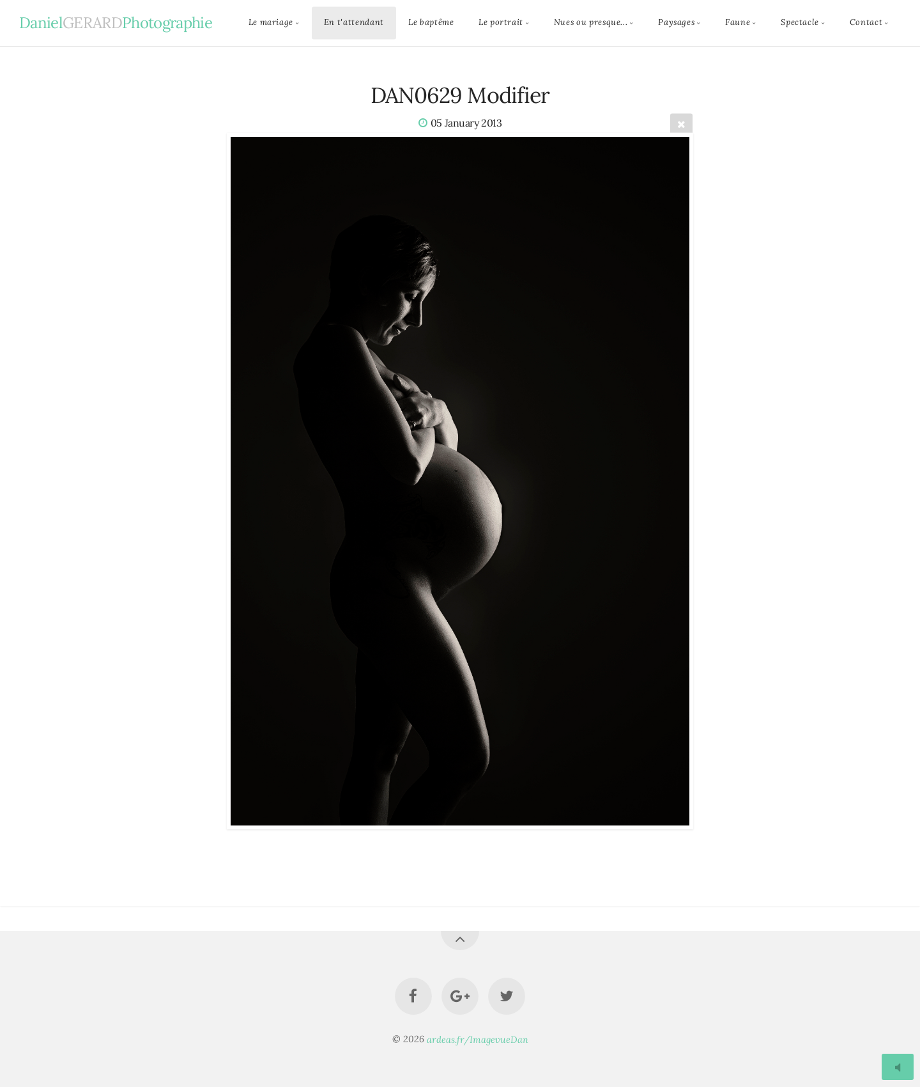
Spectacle (800, 22)
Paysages (676, 22)
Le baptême (431, 22)
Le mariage (271, 22)
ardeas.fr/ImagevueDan (477, 1039)
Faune (737, 22)
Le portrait (501, 22)
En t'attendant (354, 22)
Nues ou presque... (591, 22)
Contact (866, 22)
